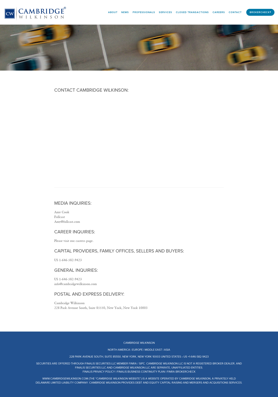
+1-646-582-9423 (198, 356)
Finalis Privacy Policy (99, 371)
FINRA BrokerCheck (181, 371)
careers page (84, 241)
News (125, 12)
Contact (235, 12)
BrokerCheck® (260, 12)
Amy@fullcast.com (67, 221)
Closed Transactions (192, 12)
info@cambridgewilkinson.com (75, 284)
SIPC (142, 363)
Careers (219, 12)
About (113, 12)
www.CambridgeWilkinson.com (65, 378)
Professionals (144, 12)
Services (165, 12)
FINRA (133, 363)
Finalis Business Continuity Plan (141, 371)
